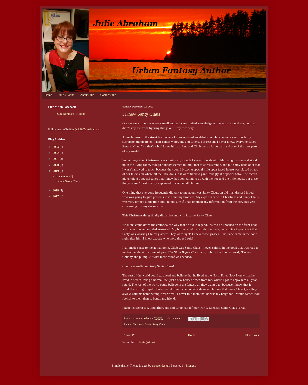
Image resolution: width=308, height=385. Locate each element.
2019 (56, 171)
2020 (56, 165)
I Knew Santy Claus (141, 114)
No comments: (175, 318)
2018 (56, 190)
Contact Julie (108, 95)
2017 (56, 196)
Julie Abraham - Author (71, 113)
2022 (56, 152)
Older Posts (252, 335)
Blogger (190, 365)
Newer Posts (130, 335)
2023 (56, 146)
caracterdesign (160, 365)
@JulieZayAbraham (87, 129)
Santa (148, 324)
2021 (56, 158)
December (62, 176)
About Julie (87, 95)
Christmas (138, 324)
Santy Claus (158, 324)
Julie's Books (66, 95)
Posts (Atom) (147, 342)
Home (48, 95)
